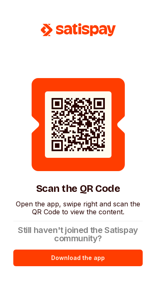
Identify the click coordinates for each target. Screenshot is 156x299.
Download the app (78, 257)
